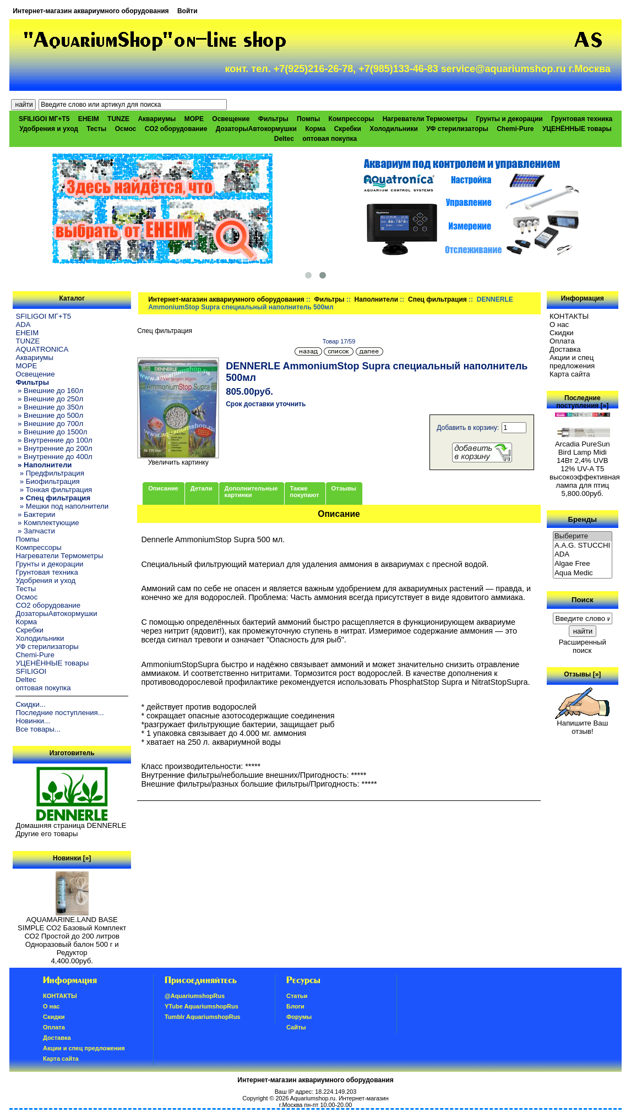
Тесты (96, 129)
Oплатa (562, 341)
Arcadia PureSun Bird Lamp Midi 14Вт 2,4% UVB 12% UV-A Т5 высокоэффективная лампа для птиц (585, 461)
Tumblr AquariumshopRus (203, 1016)
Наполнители (376, 299)
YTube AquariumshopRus (201, 1006)
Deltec (284, 139)
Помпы (308, 119)
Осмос (126, 129)
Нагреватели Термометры (425, 119)
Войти (187, 11)
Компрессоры (351, 119)
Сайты (296, 1027)
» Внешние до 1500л (51, 432)
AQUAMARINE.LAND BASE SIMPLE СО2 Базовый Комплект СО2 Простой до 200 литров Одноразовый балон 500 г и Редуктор (72, 933)
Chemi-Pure (515, 129)
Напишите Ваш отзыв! (582, 723)
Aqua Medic (582, 573)
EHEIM (88, 119)
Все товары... (38, 729)
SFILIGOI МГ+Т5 (44, 119)
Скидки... (30, 704)
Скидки (562, 333)
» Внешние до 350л (49, 407)
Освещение (230, 119)
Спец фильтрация (437, 299)
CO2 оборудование (176, 129)
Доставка (565, 349)
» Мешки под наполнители (61, 506)
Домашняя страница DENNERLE (70, 825)
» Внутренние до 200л (53, 448)
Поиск (583, 600)
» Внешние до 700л (49, 423)
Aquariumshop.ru (312, 1098)
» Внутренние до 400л (53, 456)
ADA (22, 324)
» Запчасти (35, 531)
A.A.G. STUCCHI (582, 545)
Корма (315, 129)
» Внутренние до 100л (53, 440)
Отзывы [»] (582, 674)
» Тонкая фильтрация (53, 490)
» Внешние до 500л (49, 415)
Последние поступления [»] (582, 402)
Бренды (582, 519)
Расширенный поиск (582, 646)
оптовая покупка (329, 139)
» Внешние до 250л (49, 399)
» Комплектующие (47, 523)
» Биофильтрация (47, 481)
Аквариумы (157, 119)
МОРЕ (194, 119)
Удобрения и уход (48, 129)
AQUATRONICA (41, 349)
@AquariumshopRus (195, 995)
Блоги (295, 1006)
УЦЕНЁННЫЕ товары (577, 129)
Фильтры (329, 299)
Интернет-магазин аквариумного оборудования (90, 11)
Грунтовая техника (581, 119)
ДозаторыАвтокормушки (256, 129)
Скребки (347, 129)
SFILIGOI (30, 671)
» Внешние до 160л (49, 390)
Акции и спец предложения (572, 361)
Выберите (582, 536)
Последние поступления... (59, 712)
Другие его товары (46, 834)
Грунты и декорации (509, 119)
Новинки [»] (72, 858)
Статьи (296, 995)
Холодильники (393, 129)
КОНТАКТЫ (569, 316)
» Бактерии (35, 514)
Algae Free (582, 564)
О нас (559, 324)
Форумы (299, 1016)
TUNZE (118, 119)
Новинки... (32, 721)
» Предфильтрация (49, 473)
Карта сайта (570, 374)
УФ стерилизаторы (457, 129)
